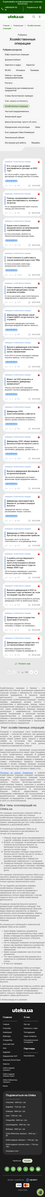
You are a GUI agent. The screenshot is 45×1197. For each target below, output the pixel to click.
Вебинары (7, 1036)
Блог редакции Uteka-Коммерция (19, 132)
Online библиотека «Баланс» (10, 1081)
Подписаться (32, 7)
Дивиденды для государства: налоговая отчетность (21, 619)
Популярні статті (12, 1151)
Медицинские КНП (10, 1056)
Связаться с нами (31, 1028)
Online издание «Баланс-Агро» (9, 1075)
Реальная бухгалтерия (11, 1060)
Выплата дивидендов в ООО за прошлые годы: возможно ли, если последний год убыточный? (23, 592)
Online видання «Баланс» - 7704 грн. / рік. (22, 1140)
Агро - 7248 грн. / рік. (14, 1116)
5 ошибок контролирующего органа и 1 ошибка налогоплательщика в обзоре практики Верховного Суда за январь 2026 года (21, 563)
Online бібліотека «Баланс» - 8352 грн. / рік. (21, 1135)
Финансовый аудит (13, 117)
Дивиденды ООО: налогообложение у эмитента (21, 413)
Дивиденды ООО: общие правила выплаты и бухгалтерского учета (23, 443)
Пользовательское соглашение (31, 1041)
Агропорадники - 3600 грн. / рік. (18, 1125)
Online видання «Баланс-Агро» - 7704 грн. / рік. (22, 1145)
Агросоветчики (8, 1044)
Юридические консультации (17, 127)
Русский (27, 1161)
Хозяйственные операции (22, 162)
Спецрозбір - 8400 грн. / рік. (16, 1120)
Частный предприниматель (17, 111)
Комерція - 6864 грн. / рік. (15, 1111)
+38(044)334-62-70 (11, 9)
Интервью (20, 70)
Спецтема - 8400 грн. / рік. (16, 1102)
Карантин (30, 65)
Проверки (34, 70)
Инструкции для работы (15, 143)
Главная (6, 1024)
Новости (6, 1064)
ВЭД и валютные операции (17, 55)
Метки (5, 1086)
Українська (17, 1161)
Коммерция (9, 162)
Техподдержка (29, 1032)
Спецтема (7, 1028)
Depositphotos (29, 1056)
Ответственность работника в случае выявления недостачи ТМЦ (23, 259)
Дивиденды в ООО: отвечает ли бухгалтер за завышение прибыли (23, 534)
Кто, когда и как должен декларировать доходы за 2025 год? (22, 168)
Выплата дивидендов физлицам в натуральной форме (23, 472)
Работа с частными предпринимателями (14, 76)
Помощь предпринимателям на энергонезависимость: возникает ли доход (23, 201)
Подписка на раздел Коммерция (16, 773)
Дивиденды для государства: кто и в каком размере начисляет (23, 644)
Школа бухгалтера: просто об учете (20, 122)
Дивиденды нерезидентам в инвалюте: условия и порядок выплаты (21, 503)
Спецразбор (7, 1040)
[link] (22, 173)
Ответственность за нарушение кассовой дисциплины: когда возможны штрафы (22, 290)
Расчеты (8, 83)
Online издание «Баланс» (9, 1069)
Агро (4, 1048)
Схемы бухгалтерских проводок (19, 96)
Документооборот (13, 60)
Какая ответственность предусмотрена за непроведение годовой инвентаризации (23, 228)
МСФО (8, 70)
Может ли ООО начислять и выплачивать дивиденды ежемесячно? (20, 382)
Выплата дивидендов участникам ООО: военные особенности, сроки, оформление (23, 349)
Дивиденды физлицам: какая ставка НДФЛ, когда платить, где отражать (23, 317)
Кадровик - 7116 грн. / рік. (16, 1107)
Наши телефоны (30, 1036)
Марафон (35, 143)
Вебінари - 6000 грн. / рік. (15, 1129)
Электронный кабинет (14, 138)
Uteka (37, 127)
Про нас (27, 1024)
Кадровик (6, 1052)
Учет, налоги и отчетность (16, 101)
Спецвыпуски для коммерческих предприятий (19, 89)
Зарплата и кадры (13, 65)
